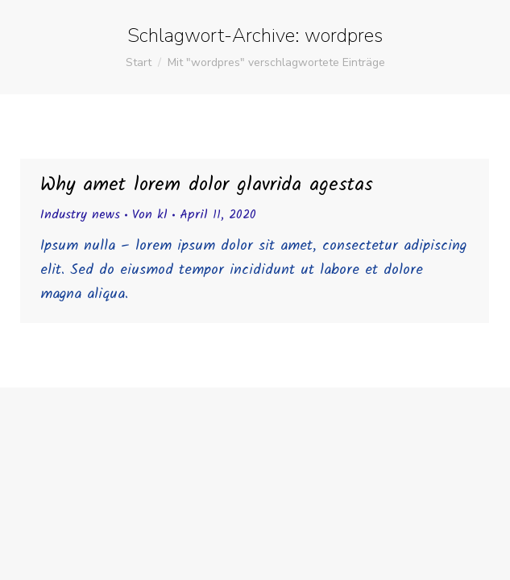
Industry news (80, 215)
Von (150, 215)
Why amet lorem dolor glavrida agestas (206, 185)
